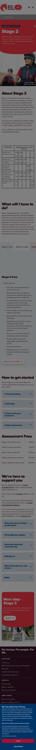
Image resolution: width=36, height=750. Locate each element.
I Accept (18, 741)
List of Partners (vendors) (9, 736)
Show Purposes (18, 746)
